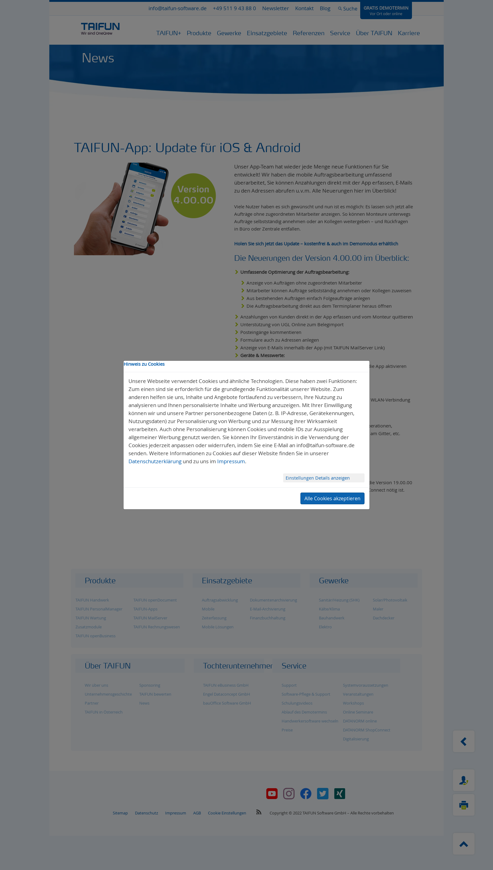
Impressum (231, 461)
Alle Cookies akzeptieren (332, 498)
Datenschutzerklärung (154, 461)
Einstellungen (300, 478)
